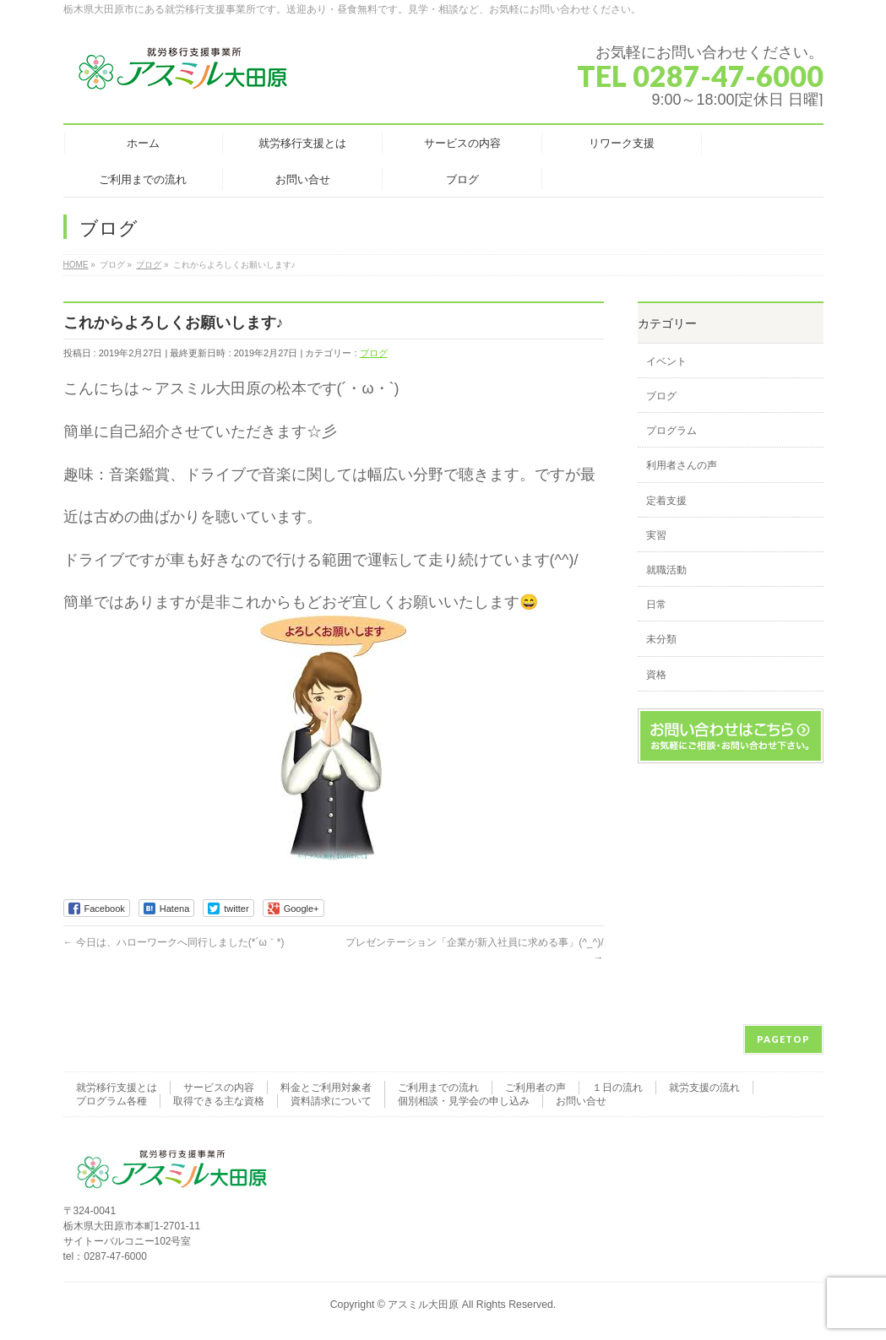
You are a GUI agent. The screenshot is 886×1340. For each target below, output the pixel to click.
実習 (656, 535)
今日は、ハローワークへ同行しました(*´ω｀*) (174, 942)
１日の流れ (617, 1087)
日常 (656, 604)
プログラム (671, 431)
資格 (656, 675)
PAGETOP (783, 1038)
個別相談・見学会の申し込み (464, 1101)
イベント (666, 361)
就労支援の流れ (704, 1087)
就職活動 (666, 570)
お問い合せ (581, 1101)
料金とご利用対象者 (326, 1087)
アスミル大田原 (423, 1304)
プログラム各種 (111, 1101)
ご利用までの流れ (438, 1087)
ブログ (374, 353)
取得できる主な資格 (218, 1101)
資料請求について (331, 1101)
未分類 (661, 639)
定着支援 (666, 501)
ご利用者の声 (535, 1087)
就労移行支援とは (116, 1087)
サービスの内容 (218, 1087)
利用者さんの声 (681, 465)
